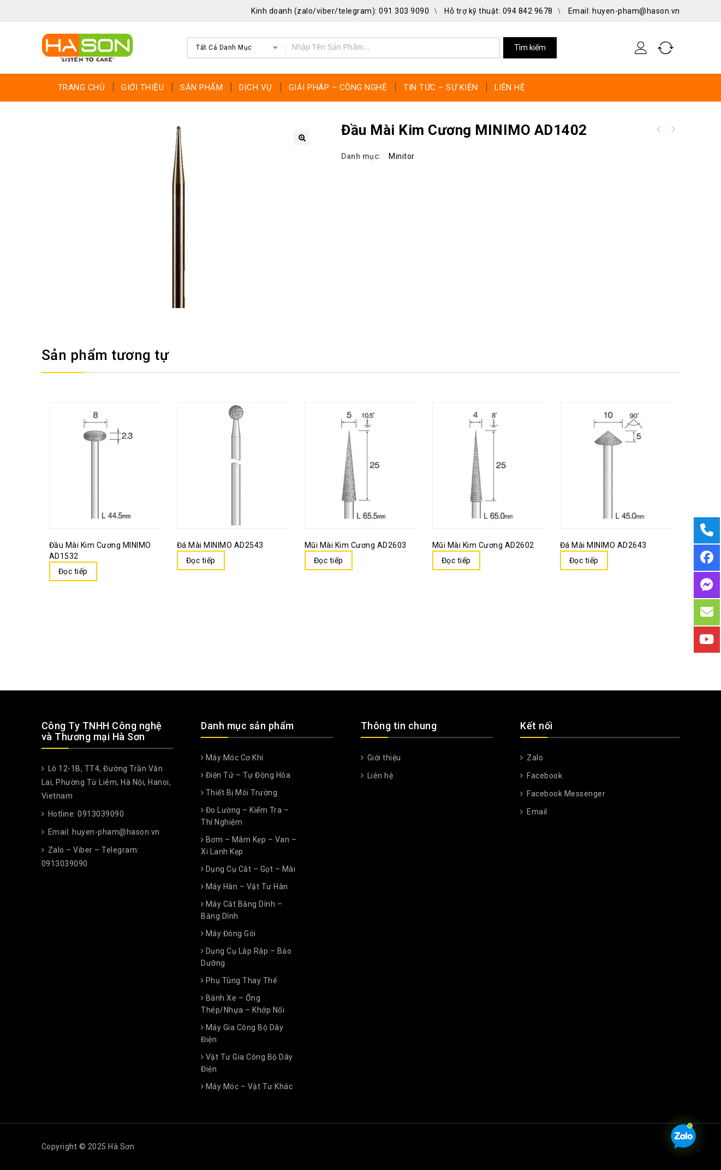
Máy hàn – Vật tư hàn (247, 886)
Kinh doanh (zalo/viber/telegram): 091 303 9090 (340, 11)
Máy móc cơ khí (235, 757)
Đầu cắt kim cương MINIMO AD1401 (672, 129)
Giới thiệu (383, 757)
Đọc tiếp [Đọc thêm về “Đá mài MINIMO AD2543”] (201, 560)
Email (536, 811)
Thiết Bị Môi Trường (242, 792)
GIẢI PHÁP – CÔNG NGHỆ (338, 87)
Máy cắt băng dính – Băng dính (241, 910)
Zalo (534, 757)
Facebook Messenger (565, 793)
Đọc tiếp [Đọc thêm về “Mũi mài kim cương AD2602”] (456, 560)
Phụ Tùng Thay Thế (241, 980)
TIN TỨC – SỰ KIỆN (440, 87)
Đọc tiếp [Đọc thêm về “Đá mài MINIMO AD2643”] (584, 560)
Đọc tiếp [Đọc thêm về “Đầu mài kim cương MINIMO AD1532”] (73, 571)
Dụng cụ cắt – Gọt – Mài (251, 869)
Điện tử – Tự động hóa (248, 775)
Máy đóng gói (231, 933)
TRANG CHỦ (81, 87)
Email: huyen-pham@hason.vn (624, 11)
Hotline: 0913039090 (85, 813)
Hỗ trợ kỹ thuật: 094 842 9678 (498, 11)
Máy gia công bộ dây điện (242, 1033)
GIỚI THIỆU (142, 87)
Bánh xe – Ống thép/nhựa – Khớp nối (242, 1004)
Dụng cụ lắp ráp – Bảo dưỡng (246, 957)
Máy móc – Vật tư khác (249, 1086)
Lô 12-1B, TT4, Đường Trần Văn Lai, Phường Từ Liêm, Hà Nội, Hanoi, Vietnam (106, 782)
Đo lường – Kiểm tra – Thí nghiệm (245, 816)
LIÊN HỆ (510, 87)
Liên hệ (379, 775)
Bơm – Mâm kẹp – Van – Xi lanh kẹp (248, 845)
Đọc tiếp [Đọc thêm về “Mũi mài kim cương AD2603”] (328, 560)
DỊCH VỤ (255, 87)
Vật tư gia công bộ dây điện (247, 1063)
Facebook (544, 775)
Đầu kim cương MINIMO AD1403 (658, 129)
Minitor (402, 156)
